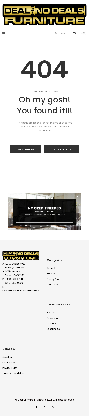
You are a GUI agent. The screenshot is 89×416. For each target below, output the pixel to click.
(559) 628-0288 (14, 279)
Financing (52, 318)
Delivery (51, 323)
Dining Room (54, 279)
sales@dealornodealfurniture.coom (22, 290)
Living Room (53, 284)
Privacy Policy (9, 368)
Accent (51, 268)
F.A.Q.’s (51, 312)
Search (61, 33)
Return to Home (25, 149)
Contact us (8, 362)
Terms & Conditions (13, 373)
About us (7, 357)
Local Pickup (54, 329)
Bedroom (52, 273)
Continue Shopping (62, 149)
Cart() (82, 33)
